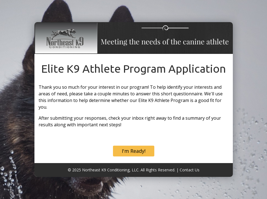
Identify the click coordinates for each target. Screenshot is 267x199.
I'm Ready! (133, 151)
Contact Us (189, 169)
